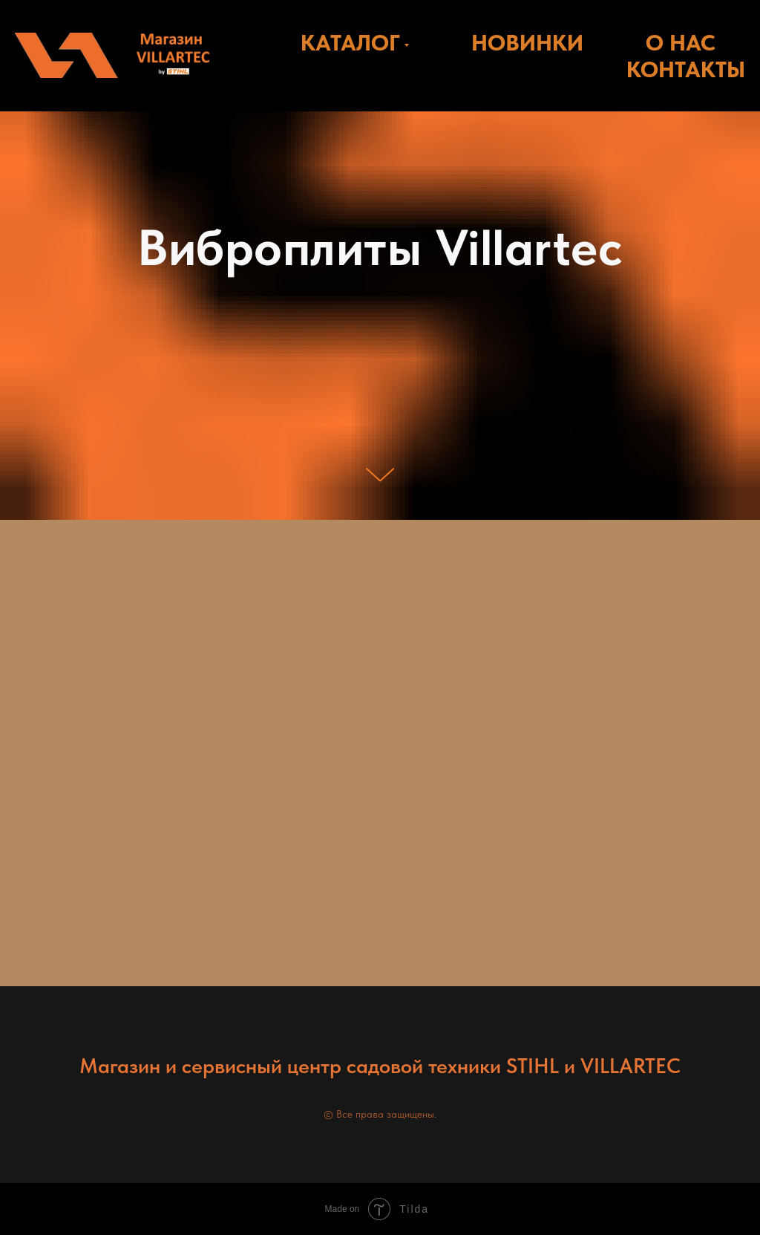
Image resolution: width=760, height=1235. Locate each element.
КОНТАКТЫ (685, 69)
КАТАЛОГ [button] (350, 42)
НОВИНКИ (527, 42)
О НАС (680, 42)
